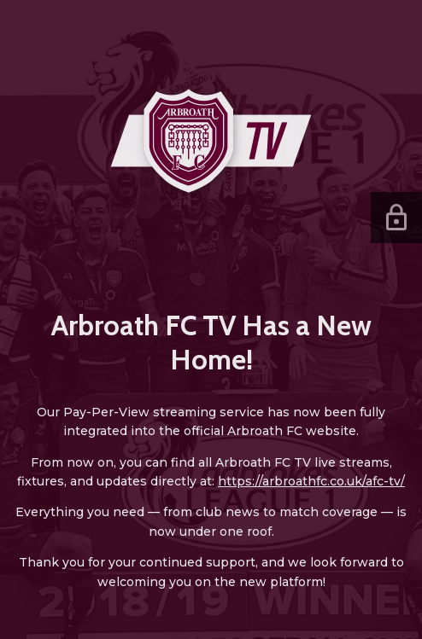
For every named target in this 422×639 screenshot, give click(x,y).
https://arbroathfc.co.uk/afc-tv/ (311, 481)
